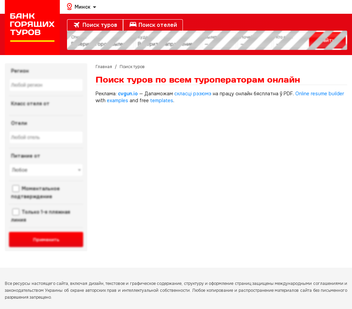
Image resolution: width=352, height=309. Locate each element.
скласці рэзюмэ (192, 93)
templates (161, 100)
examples (117, 100)
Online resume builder (319, 93)
